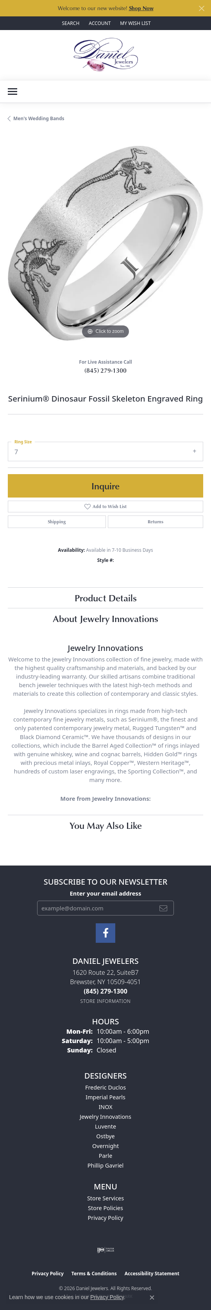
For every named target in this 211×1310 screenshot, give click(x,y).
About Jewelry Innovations (105, 618)
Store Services (105, 1198)
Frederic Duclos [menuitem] (105, 1087)
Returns (155, 521)
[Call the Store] (105, 991)
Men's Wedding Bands (38, 118)
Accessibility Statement (152, 1273)
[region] (105, 243)
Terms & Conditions (94, 1273)
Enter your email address (105, 893)
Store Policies (105, 1208)
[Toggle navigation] (12, 91)
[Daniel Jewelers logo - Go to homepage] (105, 55)
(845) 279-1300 (105, 370)
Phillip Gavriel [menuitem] (105, 1165)
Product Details (106, 597)
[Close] (201, 8)
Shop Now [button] (141, 8)
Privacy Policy (105, 1217)
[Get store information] (105, 1001)
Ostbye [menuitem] (105, 1136)
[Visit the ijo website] (105, 1250)
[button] (69, 23)
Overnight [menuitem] (105, 1146)
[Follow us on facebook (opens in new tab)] (105, 933)
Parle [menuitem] (106, 1155)
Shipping (57, 521)
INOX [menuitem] (105, 1107)
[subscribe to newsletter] (163, 908)
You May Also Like (106, 825)
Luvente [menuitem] (105, 1126)
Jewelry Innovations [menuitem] (105, 1116)
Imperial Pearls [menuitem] (105, 1097)
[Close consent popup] (152, 1297)
